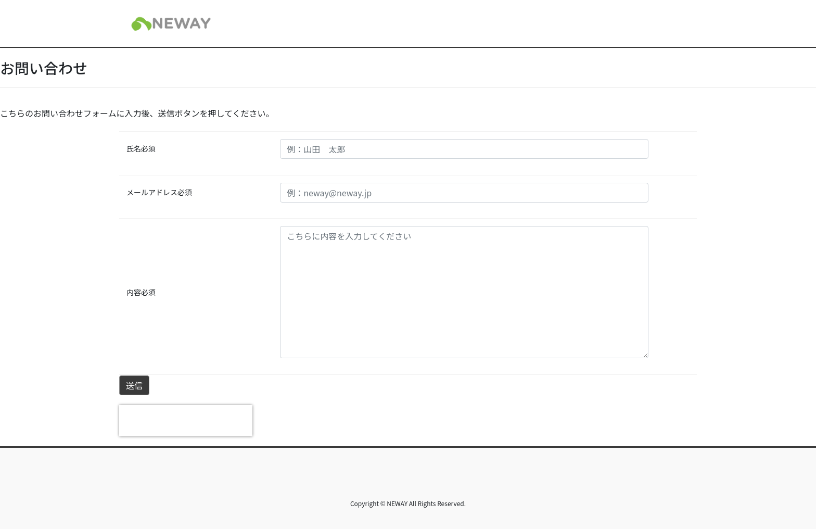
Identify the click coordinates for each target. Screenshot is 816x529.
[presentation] (185, 420)
